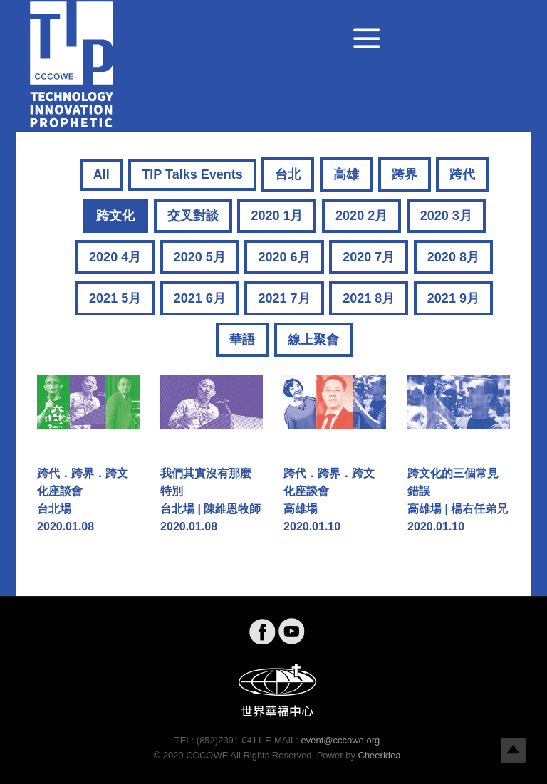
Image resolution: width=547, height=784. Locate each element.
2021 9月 (453, 298)
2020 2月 (361, 216)
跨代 (462, 174)
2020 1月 (277, 216)
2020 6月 (284, 257)
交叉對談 (193, 216)
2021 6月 (200, 298)
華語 (242, 340)
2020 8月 (453, 257)
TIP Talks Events (192, 174)
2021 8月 (369, 298)
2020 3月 (446, 216)
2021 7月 (284, 298)
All (101, 174)
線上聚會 (313, 340)
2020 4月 (115, 257)
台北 (288, 174)
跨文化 (115, 216)
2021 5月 (115, 298)
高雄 (346, 174)
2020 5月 (200, 257)
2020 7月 (369, 257)
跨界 (404, 174)
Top (513, 750)
